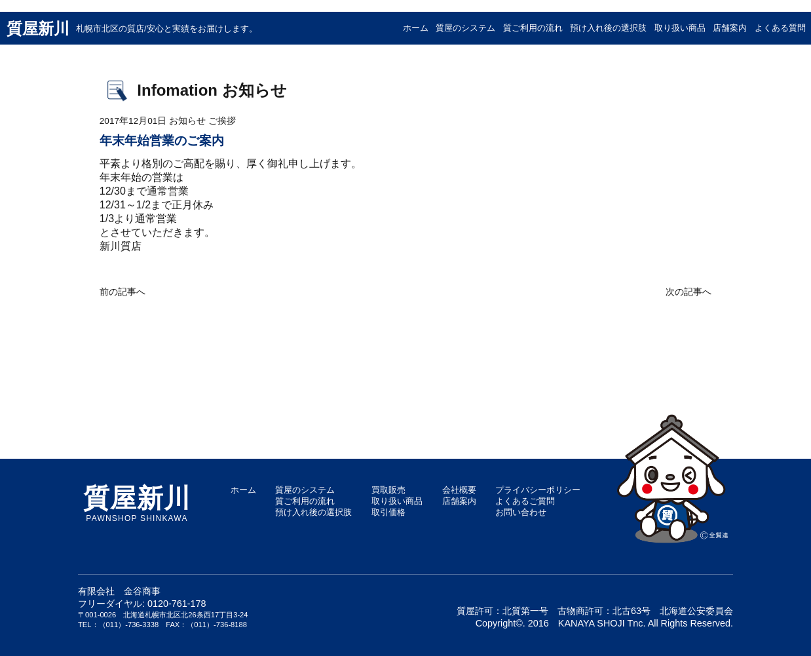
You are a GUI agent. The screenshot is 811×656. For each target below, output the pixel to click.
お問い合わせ (520, 512)
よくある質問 (780, 28)
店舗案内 (730, 28)
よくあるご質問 (525, 501)
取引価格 (388, 512)
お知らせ (187, 121)
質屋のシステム (465, 28)
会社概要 (459, 490)
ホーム (415, 28)
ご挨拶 (222, 121)
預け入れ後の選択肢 (608, 28)
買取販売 (388, 490)
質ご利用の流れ (533, 28)
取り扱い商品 (680, 28)
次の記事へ (688, 292)
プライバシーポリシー (537, 490)
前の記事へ (122, 292)
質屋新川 (132, 28)
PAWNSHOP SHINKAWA (137, 503)
